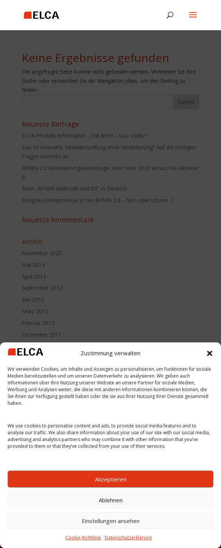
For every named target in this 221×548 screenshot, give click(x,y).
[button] (209, 353)
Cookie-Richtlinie (83, 537)
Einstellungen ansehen (111, 521)
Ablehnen (111, 500)
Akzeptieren (110, 479)
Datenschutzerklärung (128, 537)
